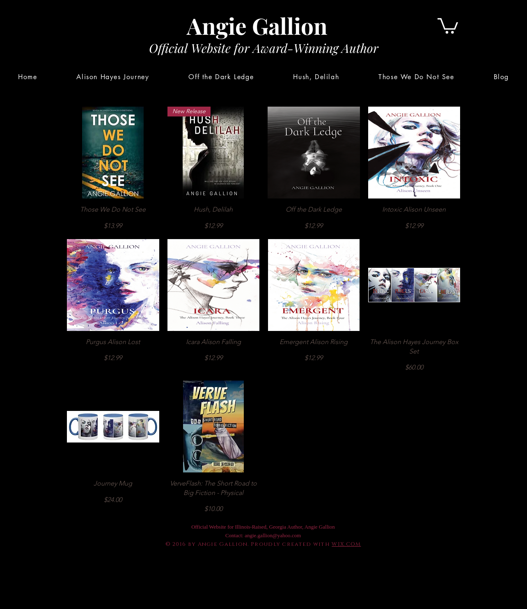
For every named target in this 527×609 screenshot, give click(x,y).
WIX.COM (346, 544)
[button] (448, 25)
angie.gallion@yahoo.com (273, 535)
